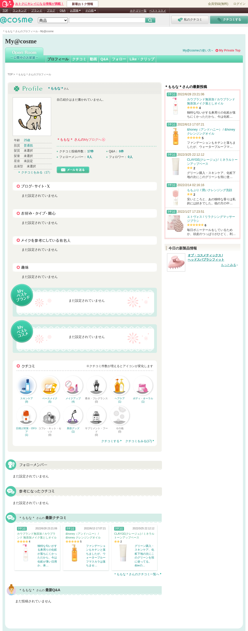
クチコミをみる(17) (138, 441)
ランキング (20, 10)
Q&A (63, 10)
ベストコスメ (157, 10)
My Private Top (229, 50)
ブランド (36, 10)
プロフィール (58, 59)
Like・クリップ (142, 59)
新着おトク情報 (82, 4)
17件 (90, 151)
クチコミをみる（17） (36, 172)
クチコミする (110, 441)
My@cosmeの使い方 (197, 50)
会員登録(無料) (218, 4)
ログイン (239, 4)
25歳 (27, 140)
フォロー (119, 59)
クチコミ (79, 59)
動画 (93, 59)
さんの (81, 139)
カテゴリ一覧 (138, 10)
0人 (89, 157)
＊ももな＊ (55, 88)
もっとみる (228, 265)
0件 (121, 151)
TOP (5, 10)
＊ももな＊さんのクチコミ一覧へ (136, 574)
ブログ (51, 10)
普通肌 (28, 145)
